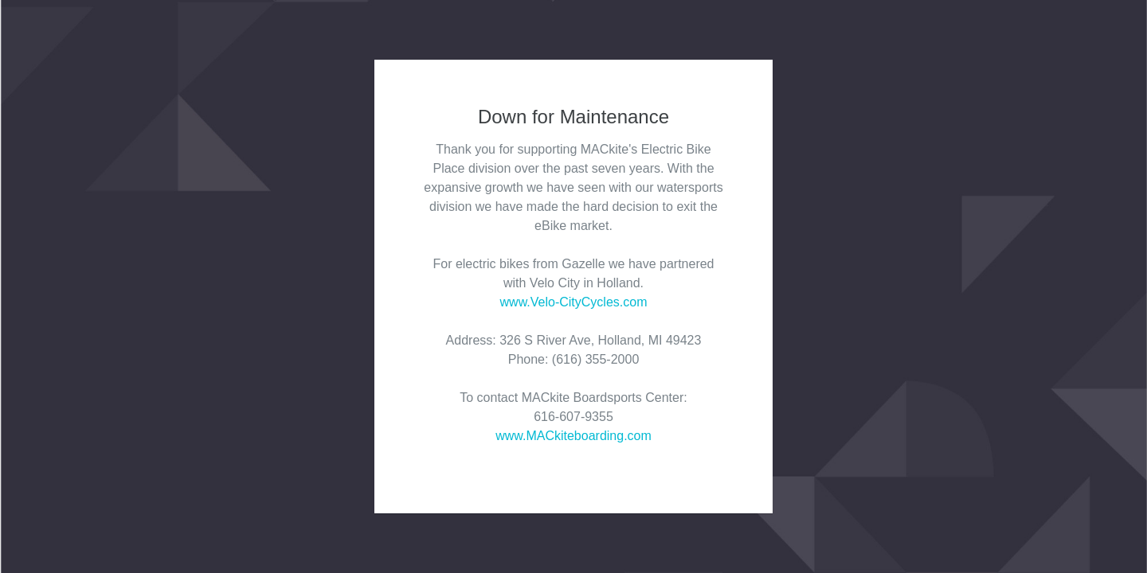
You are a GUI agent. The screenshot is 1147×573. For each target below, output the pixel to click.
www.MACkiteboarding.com (573, 435)
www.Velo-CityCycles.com (574, 302)
